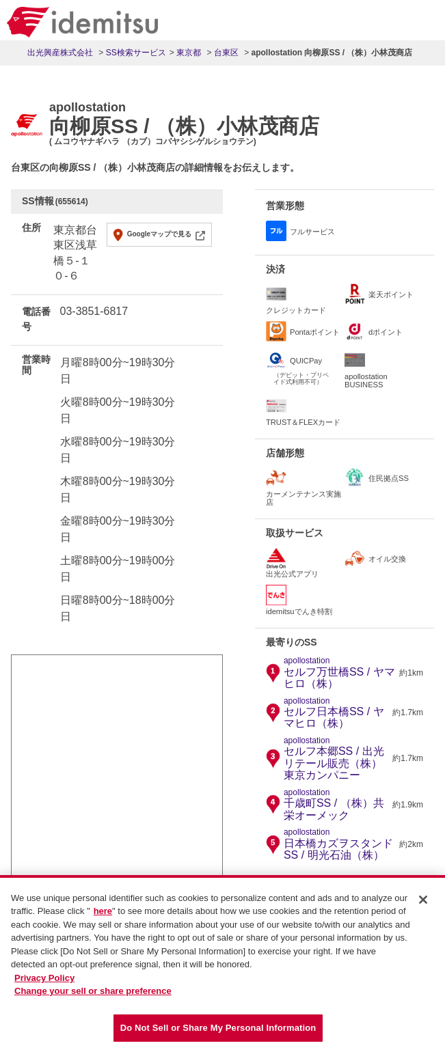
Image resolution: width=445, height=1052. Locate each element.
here (103, 918)
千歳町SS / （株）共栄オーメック (336, 804)
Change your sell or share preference (93, 998)
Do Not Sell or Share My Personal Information (218, 1034)
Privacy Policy (44, 985)
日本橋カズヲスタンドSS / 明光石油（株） (340, 844)
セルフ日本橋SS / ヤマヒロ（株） (336, 713)
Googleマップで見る (159, 234)
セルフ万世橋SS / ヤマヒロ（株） (340, 672)
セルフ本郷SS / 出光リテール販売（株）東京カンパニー (336, 758)
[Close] (423, 906)
